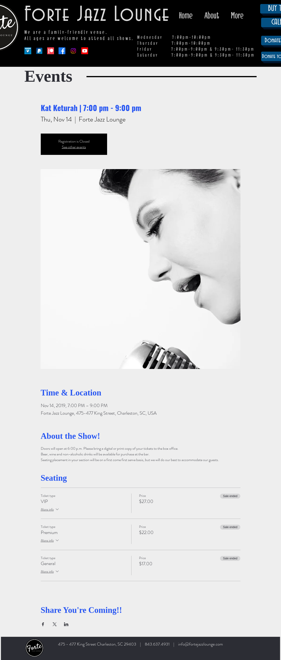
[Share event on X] (54, 624)
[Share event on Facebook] (43, 624)
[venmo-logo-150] (27, 50)
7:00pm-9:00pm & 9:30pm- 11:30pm (213, 55)
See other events (74, 147)
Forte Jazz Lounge (97, 15)
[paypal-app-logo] (39, 50)
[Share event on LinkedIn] (66, 624)
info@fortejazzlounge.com (200, 644)
